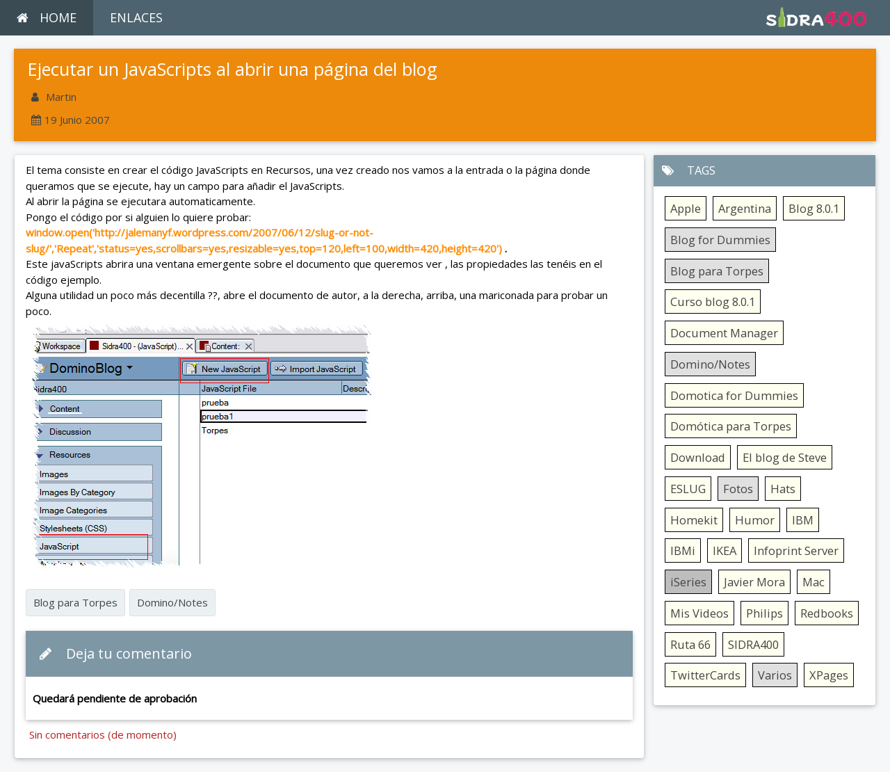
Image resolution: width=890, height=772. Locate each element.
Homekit (694, 520)
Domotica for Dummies (734, 395)
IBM (803, 520)
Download (697, 457)
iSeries (688, 582)
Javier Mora (754, 582)
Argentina (744, 208)
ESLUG (688, 489)
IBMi (682, 550)
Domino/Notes (172, 602)
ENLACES (136, 17)
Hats (782, 489)
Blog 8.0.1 (813, 208)
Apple (685, 208)
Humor (755, 520)
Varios (775, 675)
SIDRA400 (753, 644)
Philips (764, 613)
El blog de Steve (785, 457)
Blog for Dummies (720, 240)
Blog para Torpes (75, 602)
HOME (46, 17)
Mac (813, 582)
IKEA (724, 550)
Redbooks (826, 613)
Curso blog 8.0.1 (712, 301)
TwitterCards (705, 675)
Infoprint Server (796, 550)
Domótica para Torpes (730, 426)
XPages (828, 675)
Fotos (738, 489)
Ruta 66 (690, 644)
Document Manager (724, 333)
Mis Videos (699, 613)
